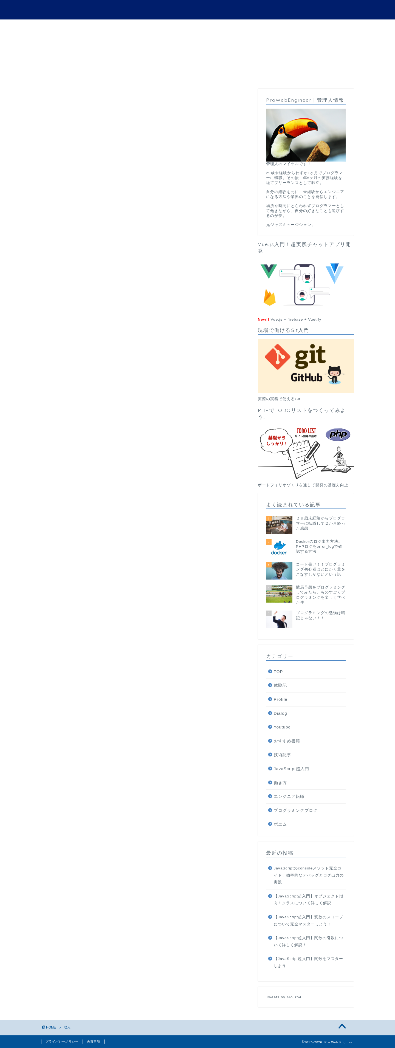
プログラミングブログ (296, 810)
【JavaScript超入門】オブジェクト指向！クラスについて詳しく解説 (308, 899)
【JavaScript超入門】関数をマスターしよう (308, 962)
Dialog (280, 713)
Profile (280, 699)
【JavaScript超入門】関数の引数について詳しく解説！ (308, 941)
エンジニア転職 (289, 796)
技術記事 (282, 755)
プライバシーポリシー (62, 1041)
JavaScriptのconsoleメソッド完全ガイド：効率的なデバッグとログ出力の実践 (309, 875)
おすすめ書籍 (287, 741)
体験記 (280, 685)
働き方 (280, 782)
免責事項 (93, 1041)
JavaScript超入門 (291, 769)
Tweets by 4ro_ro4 (283, 997)
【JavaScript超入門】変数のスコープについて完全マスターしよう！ (308, 920)
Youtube (282, 727)
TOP (278, 672)
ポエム (280, 824)
